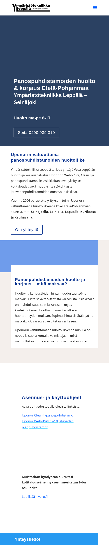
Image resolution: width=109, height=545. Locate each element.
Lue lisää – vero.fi (35, 496)
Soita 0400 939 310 (36, 132)
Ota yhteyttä (26, 230)
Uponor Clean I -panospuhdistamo (47, 415)
